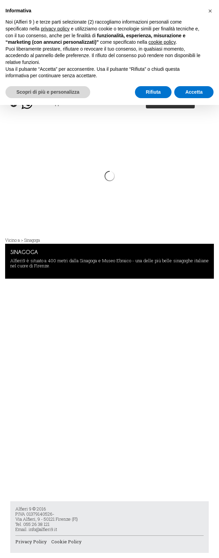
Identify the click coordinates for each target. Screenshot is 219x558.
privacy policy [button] (55, 28)
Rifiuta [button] (153, 92)
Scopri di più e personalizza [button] (47, 92)
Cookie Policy (66, 542)
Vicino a (12, 240)
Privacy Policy (31, 542)
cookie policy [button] (162, 42)
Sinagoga (32, 240)
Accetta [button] (194, 92)
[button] (210, 10)
